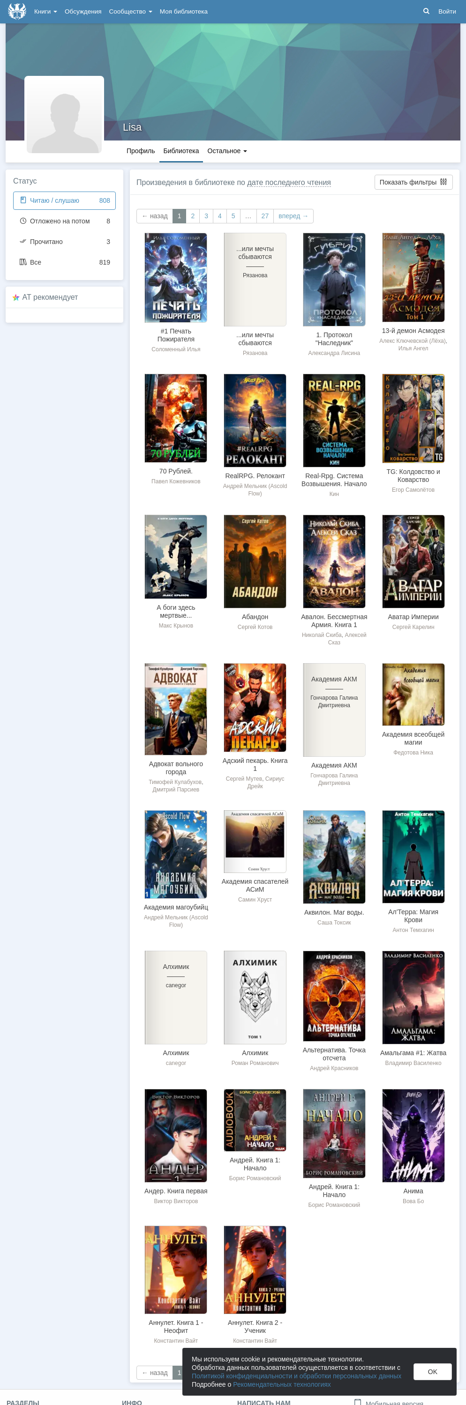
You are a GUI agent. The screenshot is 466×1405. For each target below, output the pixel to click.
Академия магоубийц (176, 907)
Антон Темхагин (413, 930)
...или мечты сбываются (255, 339)
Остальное (228, 151)
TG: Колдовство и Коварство (413, 475)
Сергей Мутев (244, 779)
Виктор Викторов (176, 1201)
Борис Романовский (255, 1178)
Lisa (132, 127)
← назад (155, 216)
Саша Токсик (334, 922)
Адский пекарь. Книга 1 (255, 764)
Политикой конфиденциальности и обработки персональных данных (296, 1376)
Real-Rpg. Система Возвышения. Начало (334, 480)
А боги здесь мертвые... (176, 611)
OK (432, 1371)
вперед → (293, 216)
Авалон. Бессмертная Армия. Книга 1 (334, 621)
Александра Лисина (334, 353)
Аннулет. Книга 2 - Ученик (255, 1326)
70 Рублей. (176, 471)
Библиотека (181, 151)
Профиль (141, 151)
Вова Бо (413, 1201)
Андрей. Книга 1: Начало (255, 1164)
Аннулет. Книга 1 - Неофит (176, 1326)
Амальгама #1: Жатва (413, 1053)
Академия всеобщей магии (413, 738)
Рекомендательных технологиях (282, 1384)
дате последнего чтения (289, 182)
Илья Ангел (413, 348)
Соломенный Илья (175, 349)
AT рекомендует (50, 297)
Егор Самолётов (413, 490)
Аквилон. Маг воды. (334, 912)
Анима (413, 1191)
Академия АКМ (334, 765)
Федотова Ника (413, 752)
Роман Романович (255, 1063)
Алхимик (176, 1053)
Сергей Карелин (413, 627)
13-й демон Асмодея (413, 330)
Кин (334, 494)
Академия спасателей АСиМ (255, 885)
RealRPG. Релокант (255, 476)
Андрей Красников (334, 1068)
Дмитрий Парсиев (176, 789)
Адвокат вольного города (176, 768)
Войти (447, 11)
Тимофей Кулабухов (175, 782)
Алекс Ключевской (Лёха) (412, 341)
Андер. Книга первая (176, 1191)
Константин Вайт (176, 1341)
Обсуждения (83, 11)
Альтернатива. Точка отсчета (334, 1054)
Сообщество (130, 11)
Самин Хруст (255, 899)
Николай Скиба (322, 635)
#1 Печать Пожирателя (176, 335)
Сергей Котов (255, 627)
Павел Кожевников (176, 481)
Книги (45, 11)
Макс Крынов (176, 625)
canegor (176, 1063)
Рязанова (255, 353)
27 (265, 216)
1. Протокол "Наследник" (334, 339)
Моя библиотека (184, 11)
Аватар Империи (413, 617)
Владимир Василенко (413, 1063)
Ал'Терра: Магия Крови (413, 916)
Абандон (255, 617)
